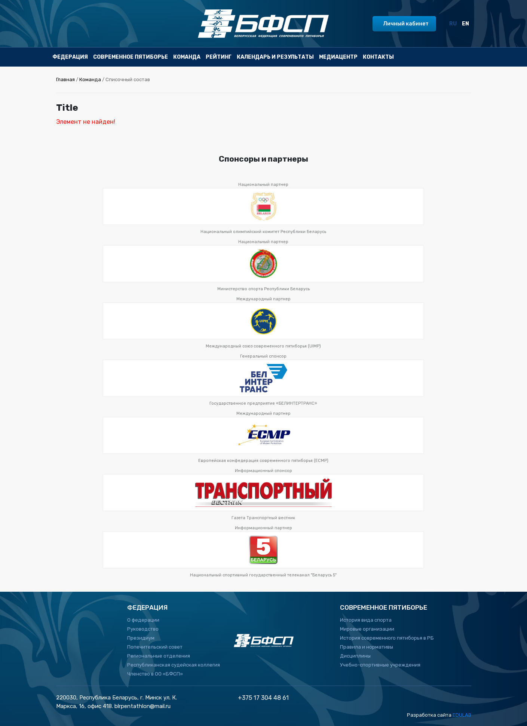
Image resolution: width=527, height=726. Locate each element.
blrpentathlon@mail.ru (142, 706)
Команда (186, 57)
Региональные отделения (158, 656)
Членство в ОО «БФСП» (155, 674)
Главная (65, 79)
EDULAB (462, 715)
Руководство (143, 629)
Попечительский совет (155, 647)
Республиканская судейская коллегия (173, 665)
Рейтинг (219, 57)
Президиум (140, 638)
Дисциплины (355, 656)
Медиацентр (338, 57)
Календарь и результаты (275, 57)
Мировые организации (367, 629)
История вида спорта (366, 620)
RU (453, 24)
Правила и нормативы (366, 647)
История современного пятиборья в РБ (387, 638)
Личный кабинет (406, 24)
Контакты (378, 57)
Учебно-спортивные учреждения (380, 665)
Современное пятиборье (130, 57)
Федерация (70, 57)
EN (465, 24)
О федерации (143, 620)
